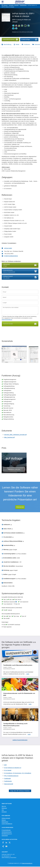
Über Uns (4, 806)
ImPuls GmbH (8, 248)
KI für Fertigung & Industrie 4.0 (12, 767)
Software (5, 5)
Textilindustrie (23, 5)
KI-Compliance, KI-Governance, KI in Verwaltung (17, 773)
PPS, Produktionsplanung (11, 775)
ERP (5, 765)
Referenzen (4, 808)
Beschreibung (7, 44)
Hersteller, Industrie (14, 5)
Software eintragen (6, 818)
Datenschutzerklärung (7, 319)
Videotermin (20, 507)
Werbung (4, 820)
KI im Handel (7, 770)
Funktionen (27, 44)
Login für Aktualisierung (7, 823)
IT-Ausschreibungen (6, 830)
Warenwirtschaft (8, 784)
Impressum (4, 811)
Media (17, 44)
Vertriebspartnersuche (7, 832)
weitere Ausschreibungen (20, 740)
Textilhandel (7, 778)
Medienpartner (5, 821)
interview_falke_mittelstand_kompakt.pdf (15, 434)
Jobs (3, 810)
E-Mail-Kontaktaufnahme (11, 256)
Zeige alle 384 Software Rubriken (20, 790)
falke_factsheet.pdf (9, 437)
